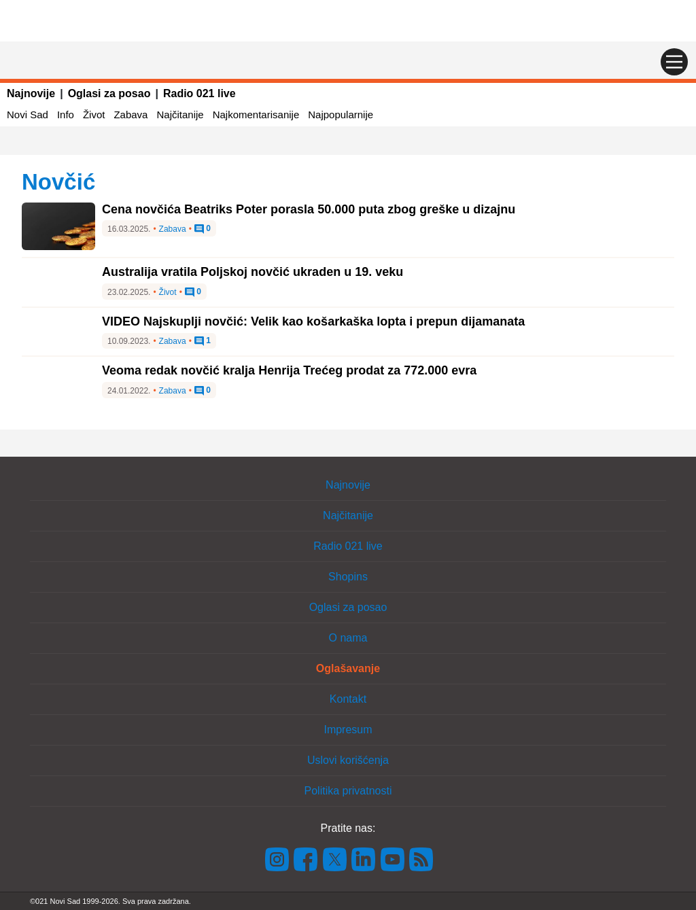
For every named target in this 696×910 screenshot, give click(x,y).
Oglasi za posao (109, 93)
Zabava (130, 114)
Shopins (348, 576)
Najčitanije (179, 114)
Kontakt (348, 699)
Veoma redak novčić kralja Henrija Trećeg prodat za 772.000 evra (289, 370)
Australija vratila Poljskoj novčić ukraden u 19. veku (252, 272)
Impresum (348, 729)
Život (94, 114)
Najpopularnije (340, 114)
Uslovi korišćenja (348, 760)
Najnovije (31, 93)
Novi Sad (27, 114)
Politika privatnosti (348, 791)
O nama (348, 638)
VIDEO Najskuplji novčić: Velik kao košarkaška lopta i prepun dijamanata (313, 321)
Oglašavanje (348, 668)
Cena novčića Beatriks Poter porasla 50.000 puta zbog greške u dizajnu (308, 209)
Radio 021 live (199, 93)
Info (65, 114)
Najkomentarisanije (256, 114)
